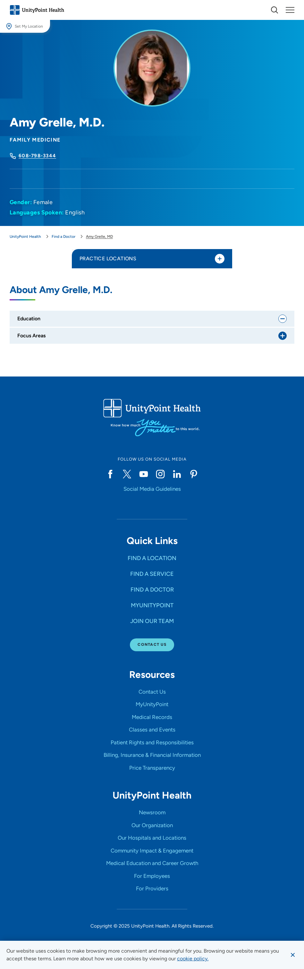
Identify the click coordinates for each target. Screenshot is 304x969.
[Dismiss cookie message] (293, 955)
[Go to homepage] (37, 10)
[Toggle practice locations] (219, 259)
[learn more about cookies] (192, 959)
